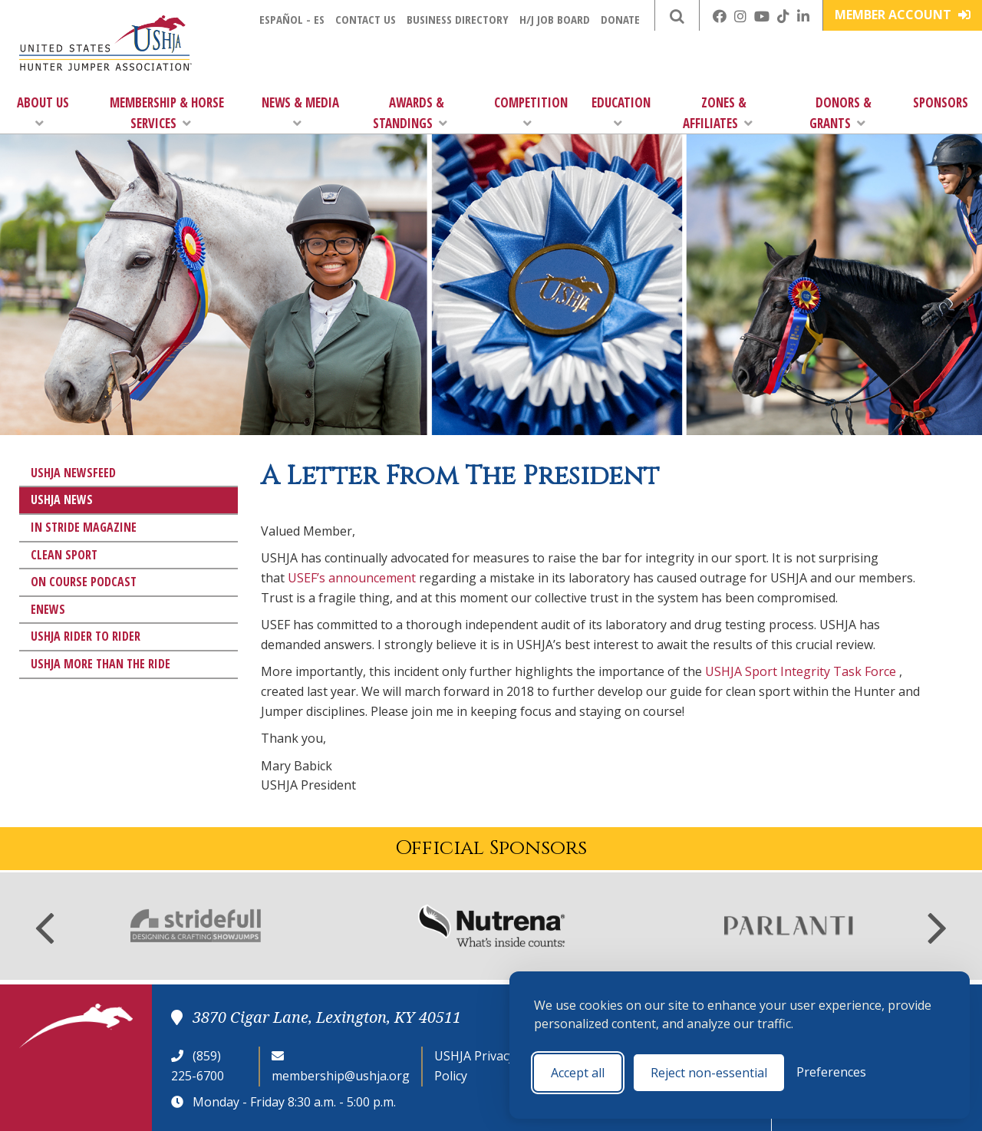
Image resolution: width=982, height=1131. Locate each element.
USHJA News (62, 499)
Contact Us (365, 19)
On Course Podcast (84, 581)
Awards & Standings (410, 113)
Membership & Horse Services (167, 113)
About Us (43, 112)
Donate (620, 19)
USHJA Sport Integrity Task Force (800, 671)
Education (621, 112)
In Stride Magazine (84, 527)
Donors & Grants (840, 113)
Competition (531, 112)
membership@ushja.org (341, 1075)
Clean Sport (64, 554)
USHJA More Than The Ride (100, 663)
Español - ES (292, 19)
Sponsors (940, 102)
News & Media (300, 112)
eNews (48, 609)
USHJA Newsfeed (73, 472)
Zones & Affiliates (718, 113)
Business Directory (458, 19)
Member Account (902, 14)
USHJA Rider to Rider (85, 636)
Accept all (578, 1072)
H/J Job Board (554, 19)
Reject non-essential (709, 1072)
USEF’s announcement (352, 577)
